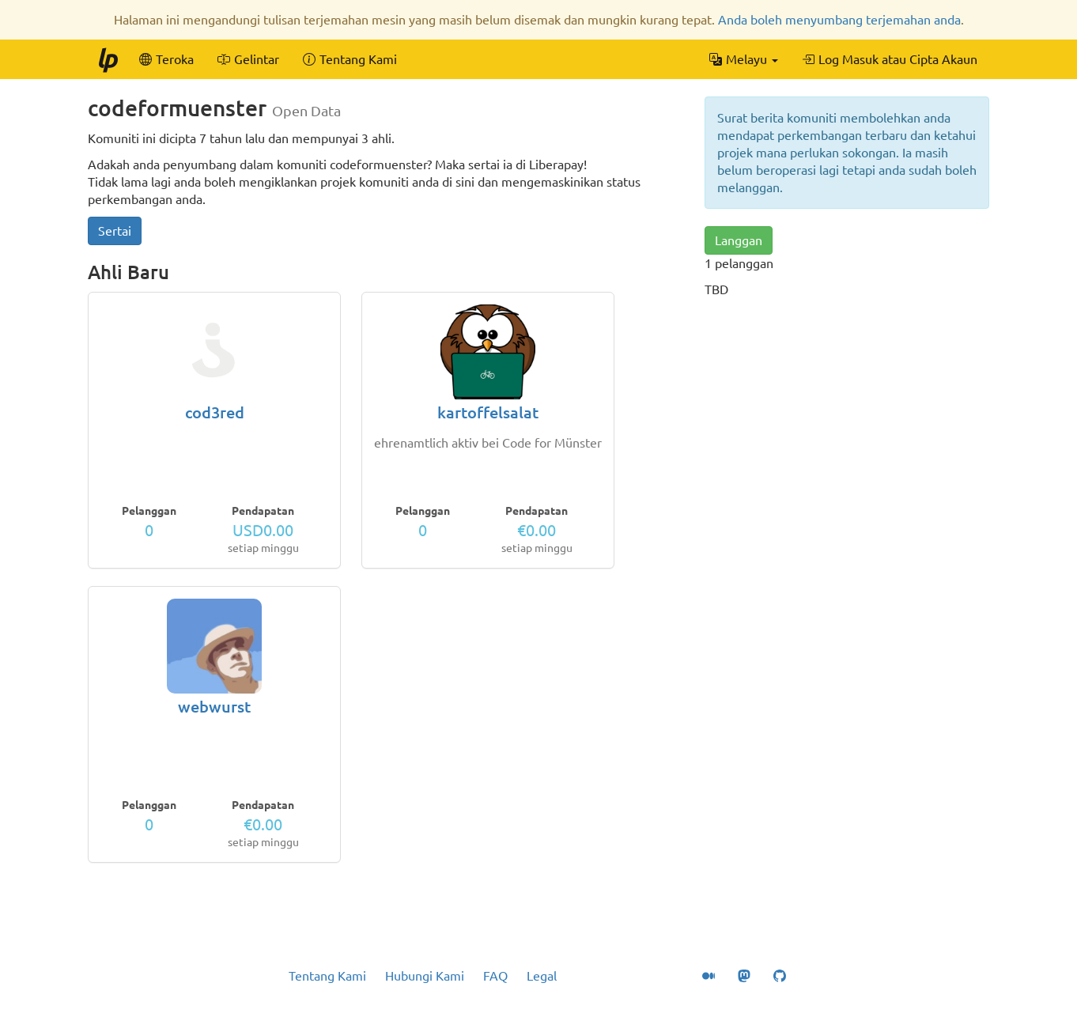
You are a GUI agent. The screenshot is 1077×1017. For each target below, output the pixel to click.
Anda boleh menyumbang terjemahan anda (839, 20)
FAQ (495, 976)
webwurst (214, 707)
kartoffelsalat (487, 412)
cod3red (214, 412)
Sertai (114, 231)
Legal (542, 976)
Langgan (738, 240)
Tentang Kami (327, 976)
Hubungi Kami (424, 976)
